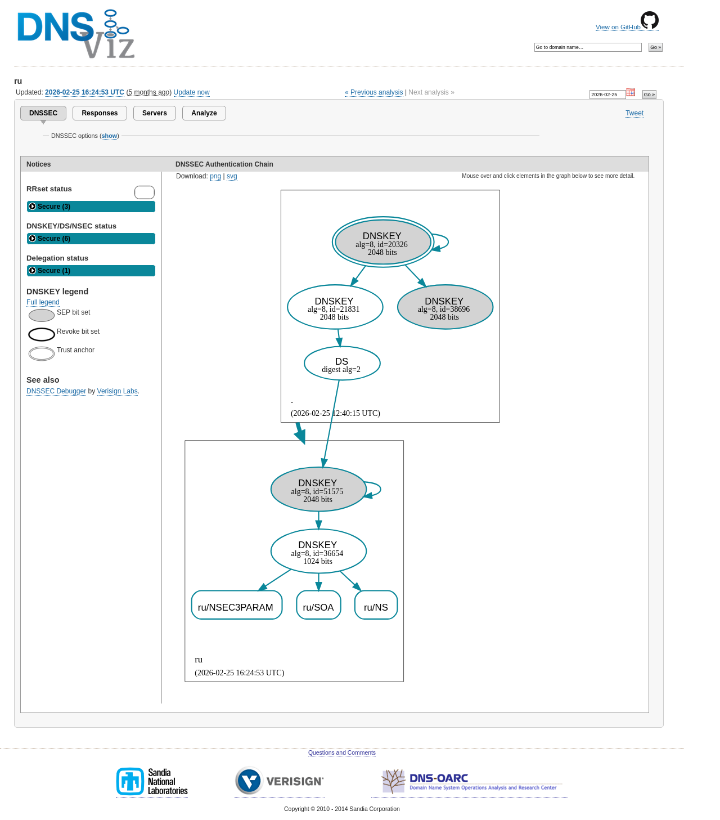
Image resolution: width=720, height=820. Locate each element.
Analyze (204, 113)
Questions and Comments (342, 753)
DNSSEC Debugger (56, 391)
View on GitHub (627, 27)
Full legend (43, 302)
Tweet (635, 113)
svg (232, 176)
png (215, 176)
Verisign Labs (117, 391)
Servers (154, 113)
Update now (192, 92)
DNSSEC (43, 113)
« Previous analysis (374, 92)
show (110, 135)
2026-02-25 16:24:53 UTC (84, 92)
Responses (100, 113)
